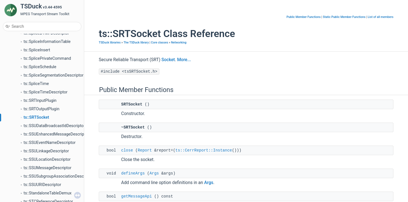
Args (154, 173)
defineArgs (133, 173)
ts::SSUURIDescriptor (42, 184)
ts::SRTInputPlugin (40, 100)
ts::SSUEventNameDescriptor (49, 142)
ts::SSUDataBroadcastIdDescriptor (54, 125)
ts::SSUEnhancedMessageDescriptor (56, 134)
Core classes (159, 42)
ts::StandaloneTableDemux (48, 193)
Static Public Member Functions (344, 17)
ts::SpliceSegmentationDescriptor (53, 75)
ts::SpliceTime (36, 83)
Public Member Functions (303, 17)
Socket (168, 59)
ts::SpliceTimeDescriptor (45, 92)
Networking (179, 42)
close (127, 150)
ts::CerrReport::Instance (203, 150)
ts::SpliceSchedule (40, 67)
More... (184, 59)
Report (145, 150)
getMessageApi (136, 196)
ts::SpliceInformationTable (47, 41)
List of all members (380, 17)
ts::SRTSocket (36, 117)
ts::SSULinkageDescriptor (46, 151)
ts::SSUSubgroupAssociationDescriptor (58, 176)
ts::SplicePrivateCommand (47, 58)
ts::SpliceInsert (37, 50)
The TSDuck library (136, 42)
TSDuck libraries (110, 42)
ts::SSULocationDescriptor (47, 159)
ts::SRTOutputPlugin (41, 109)
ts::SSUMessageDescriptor (47, 168)
